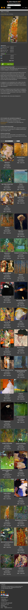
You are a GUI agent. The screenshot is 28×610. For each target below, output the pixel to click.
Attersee (21, 184)
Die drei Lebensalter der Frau (7, 370)
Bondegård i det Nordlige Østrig (20, 252)
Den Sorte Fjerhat (21, 347)
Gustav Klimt (4, 14)
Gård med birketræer (21, 416)
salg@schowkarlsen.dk (8, 607)
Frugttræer (21, 393)
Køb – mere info (7, 167)
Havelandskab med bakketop (21, 520)
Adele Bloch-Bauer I (21, 157)
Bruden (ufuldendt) (7, 273)
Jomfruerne (21, 568)
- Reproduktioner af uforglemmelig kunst (7, 586)
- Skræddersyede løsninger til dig (15, 587)
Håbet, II (7, 520)
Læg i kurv (10, 64)
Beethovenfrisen (21, 197)
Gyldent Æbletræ (7, 493)
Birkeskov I (7, 227)
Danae (21, 321)
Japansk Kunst (8, 351)
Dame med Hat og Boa (20, 300)
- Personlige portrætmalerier (18, 586)
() (9, 7)
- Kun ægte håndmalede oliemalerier (7, 588)
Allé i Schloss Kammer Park (7, 184)
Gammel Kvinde (7, 421)
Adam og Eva (7, 162)
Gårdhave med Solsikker (21, 443)
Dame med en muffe (7, 296)
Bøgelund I (21, 274)
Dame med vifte (7, 322)
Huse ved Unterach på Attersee (7, 542)
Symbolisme (8, 165)
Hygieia (20, 547)
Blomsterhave (7, 253)
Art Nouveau (22, 160)
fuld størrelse (14, 42)
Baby (7, 206)
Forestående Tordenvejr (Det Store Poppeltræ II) (21, 371)
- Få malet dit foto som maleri (5, 587)
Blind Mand (20, 231)
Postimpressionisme (8, 474)
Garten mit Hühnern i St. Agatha (7, 471)
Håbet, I (21, 498)
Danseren (7, 348)
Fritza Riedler (7, 394)
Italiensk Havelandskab (7, 568)
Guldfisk (21, 470)
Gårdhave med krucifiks (7, 443)
